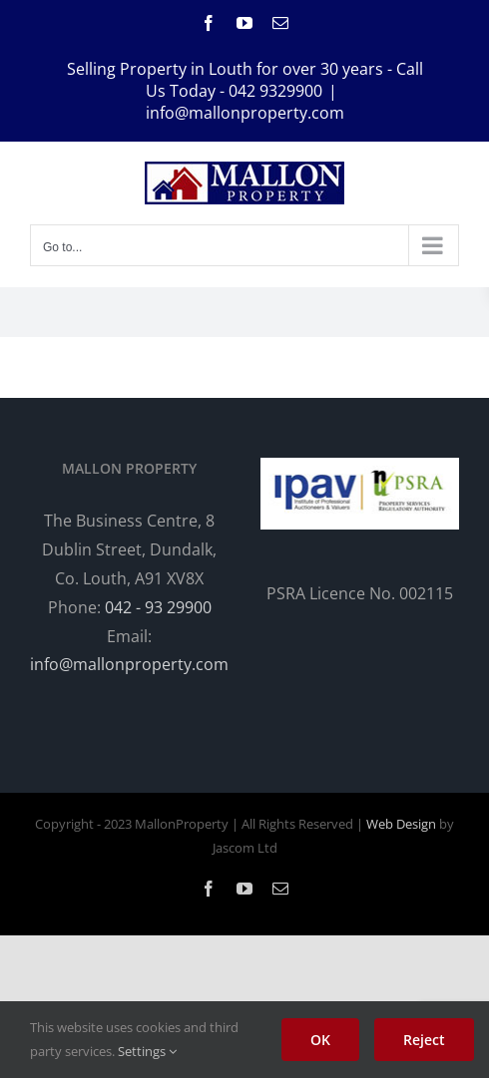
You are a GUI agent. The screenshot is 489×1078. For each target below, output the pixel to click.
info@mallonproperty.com (245, 113)
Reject (424, 1039)
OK (320, 1039)
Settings (147, 1051)
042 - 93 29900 (158, 607)
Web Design (401, 824)
